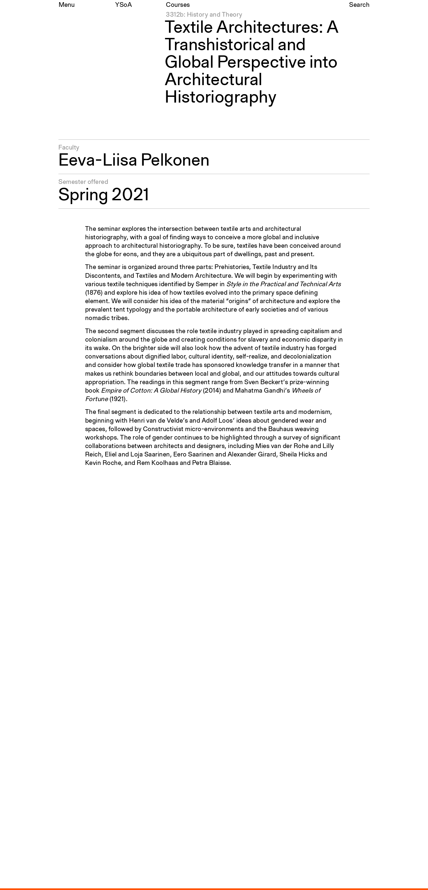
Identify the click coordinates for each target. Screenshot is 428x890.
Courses (178, 5)
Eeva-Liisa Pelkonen (134, 161)
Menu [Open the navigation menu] (67, 5)
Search (359, 5)
